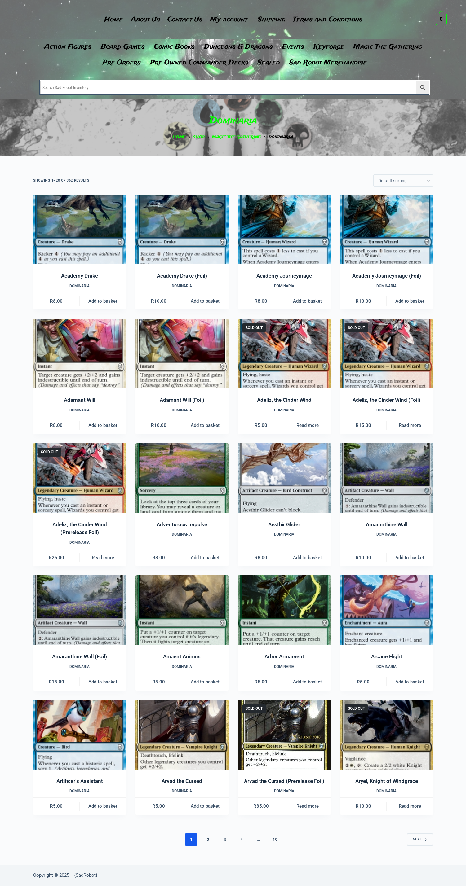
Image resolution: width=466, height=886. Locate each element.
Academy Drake (79, 276)
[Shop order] (403, 180)
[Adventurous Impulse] (182, 478)
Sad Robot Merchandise (328, 63)
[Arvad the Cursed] (182, 735)
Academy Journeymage (284, 276)
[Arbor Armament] (284, 610)
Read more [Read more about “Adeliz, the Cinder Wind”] (307, 425)
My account (229, 19)
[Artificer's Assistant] (79, 735)
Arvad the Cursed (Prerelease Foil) (284, 781)
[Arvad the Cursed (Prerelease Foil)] (284, 735)
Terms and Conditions (332, 19)
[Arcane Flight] (386, 610)
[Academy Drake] (79, 229)
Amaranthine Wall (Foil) (79, 656)
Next (420, 839)
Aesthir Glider (284, 524)
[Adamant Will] (79, 353)
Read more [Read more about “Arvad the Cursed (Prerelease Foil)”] (307, 806)
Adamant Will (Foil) (182, 400)
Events (293, 47)
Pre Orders (122, 63)
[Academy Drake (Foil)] (182, 229)
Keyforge (328, 47)
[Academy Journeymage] (284, 229)
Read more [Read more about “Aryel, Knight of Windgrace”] (410, 806)
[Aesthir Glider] (284, 478)
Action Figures (67, 47)
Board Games (123, 47)
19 (275, 839)
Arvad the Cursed (182, 781)
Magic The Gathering (387, 47)
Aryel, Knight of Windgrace (386, 781)
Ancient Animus (182, 656)
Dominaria (79, 286)
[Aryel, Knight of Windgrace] (386, 735)
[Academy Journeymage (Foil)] (386, 229)
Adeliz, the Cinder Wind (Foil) (386, 400)
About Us (143, 19)
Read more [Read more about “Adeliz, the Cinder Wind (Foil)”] (410, 425)
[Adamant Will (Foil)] (182, 353)
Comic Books (174, 47)
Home (109, 19)
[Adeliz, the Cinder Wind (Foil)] (386, 353)
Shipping (274, 19)
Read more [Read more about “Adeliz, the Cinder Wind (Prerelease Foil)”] (103, 557)
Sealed (269, 63)
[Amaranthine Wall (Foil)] (79, 610)
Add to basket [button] (102, 301)
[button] (231, 20)
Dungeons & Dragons (238, 47)
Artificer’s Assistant (79, 781)
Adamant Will (79, 400)
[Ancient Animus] (182, 610)
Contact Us (184, 19)
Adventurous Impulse (182, 524)
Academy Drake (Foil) (182, 276)
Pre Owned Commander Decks (199, 63)
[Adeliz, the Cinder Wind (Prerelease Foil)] (79, 478)
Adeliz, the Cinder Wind (284, 400)
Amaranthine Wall (386, 524)
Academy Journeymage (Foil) (386, 276)
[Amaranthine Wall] (386, 478)
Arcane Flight (386, 656)
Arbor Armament (284, 656)
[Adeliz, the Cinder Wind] (284, 353)
